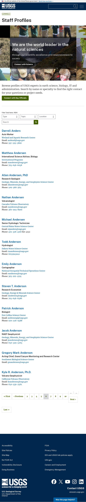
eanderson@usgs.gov (17, 273)
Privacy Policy (51, 450)
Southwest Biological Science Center (18, 359)
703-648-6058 (15, 165)
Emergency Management (55, 470)
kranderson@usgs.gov (18, 382)
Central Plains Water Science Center (17, 226)
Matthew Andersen (14, 152)
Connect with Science (23, 64)
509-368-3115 (15, 187)
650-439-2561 (15, 384)
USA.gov (48, 460)
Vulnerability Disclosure (12, 465)
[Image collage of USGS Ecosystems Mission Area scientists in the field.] (43, 53)
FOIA (47, 446)
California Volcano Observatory (15, 379)
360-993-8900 (15, 209)
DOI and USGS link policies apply (59, 455)
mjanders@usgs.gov (17, 229)
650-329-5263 (15, 343)
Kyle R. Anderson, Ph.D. (16, 372)
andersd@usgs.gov (16, 140)
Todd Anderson (11, 241)
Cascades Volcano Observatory (15, 204)
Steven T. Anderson (14, 286)
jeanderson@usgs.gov (17, 340)
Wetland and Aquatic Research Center (18, 137)
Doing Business (8, 470)
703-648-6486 (15, 298)
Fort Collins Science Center (14, 315)
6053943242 (14, 254)
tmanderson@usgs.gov (18, 251)
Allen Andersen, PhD (15, 175)
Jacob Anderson (12, 330)
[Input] (62, 6)
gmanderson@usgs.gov (18, 362)
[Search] (75, 6)
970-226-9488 (15, 320)
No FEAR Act (7, 460)
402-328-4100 (15, 232)
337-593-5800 (15, 143)
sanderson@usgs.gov (17, 296)
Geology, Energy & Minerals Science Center (21, 293)
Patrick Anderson (13, 308)
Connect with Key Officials (15, 98)
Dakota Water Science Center (15, 248)
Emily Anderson (12, 263)
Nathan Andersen (13, 197)
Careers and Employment (55, 465)
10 (65, 396)
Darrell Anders (11, 130)
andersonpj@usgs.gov (18, 318)
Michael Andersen (13, 219)
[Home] (8, 8)
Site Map (5, 455)
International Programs (12, 160)
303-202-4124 (15, 276)
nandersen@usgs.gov (17, 207)
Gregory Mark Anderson (17, 352)
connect (6, 14)
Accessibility (7, 446)
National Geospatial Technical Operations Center (23, 271)
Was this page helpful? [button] (65, 500)
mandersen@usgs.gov (18, 162)
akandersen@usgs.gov (18, 185)
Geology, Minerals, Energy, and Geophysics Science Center (28, 182)
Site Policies (7, 450)
